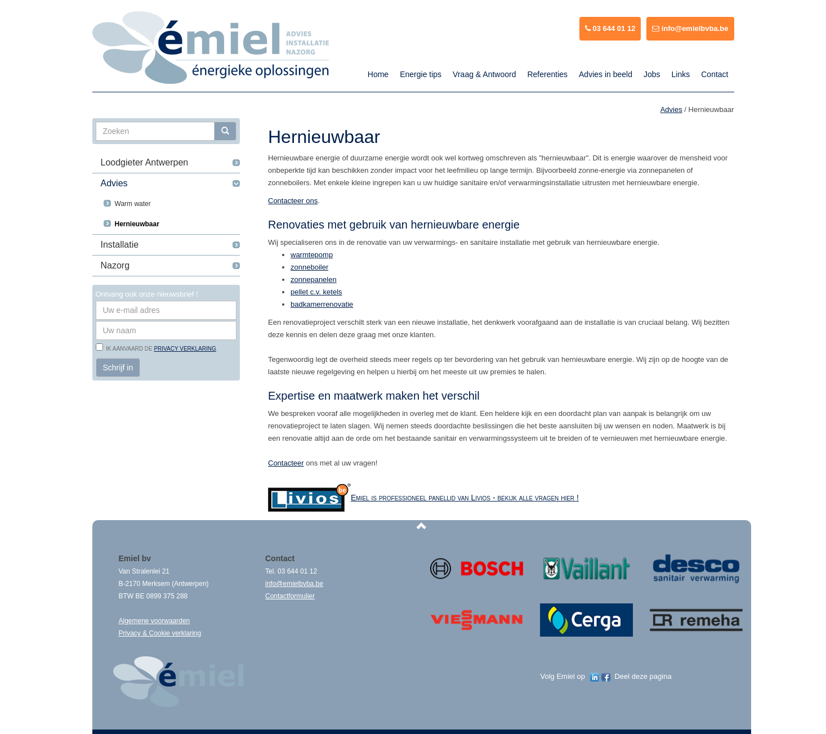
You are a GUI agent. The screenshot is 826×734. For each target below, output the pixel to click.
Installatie (120, 244)
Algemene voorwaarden (154, 621)
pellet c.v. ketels (316, 292)
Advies (114, 183)
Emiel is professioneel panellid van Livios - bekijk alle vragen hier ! (465, 497)
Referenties (547, 74)
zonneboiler (309, 267)
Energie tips (420, 74)
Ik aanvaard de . (160, 349)
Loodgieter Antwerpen (145, 162)
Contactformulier (290, 596)
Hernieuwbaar (137, 224)
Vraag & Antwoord (484, 74)
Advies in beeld (605, 74)
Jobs (652, 74)
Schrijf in (118, 367)
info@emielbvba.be (690, 28)
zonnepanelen (314, 279)
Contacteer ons (293, 200)
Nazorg (115, 265)
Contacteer (286, 463)
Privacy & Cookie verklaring (160, 633)
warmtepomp (312, 254)
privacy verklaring (185, 349)
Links (681, 74)
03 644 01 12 (610, 28)
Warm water (133, 204)
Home (378, 74)
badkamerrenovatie (322, 304)
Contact (714, 74)
